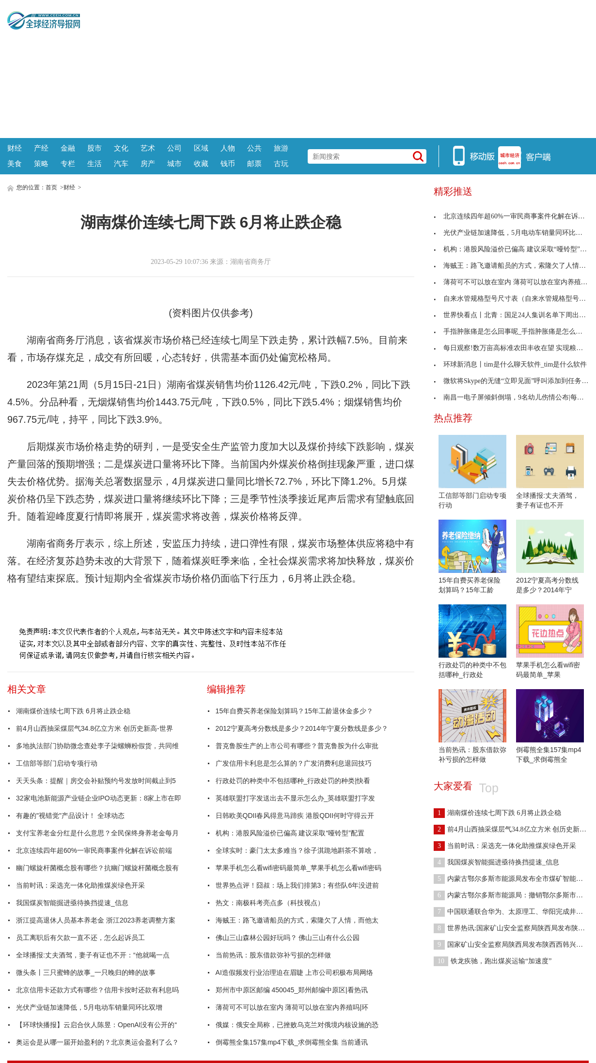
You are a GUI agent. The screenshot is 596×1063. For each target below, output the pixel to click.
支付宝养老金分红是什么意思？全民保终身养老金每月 (97, 833)
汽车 (121, 163)
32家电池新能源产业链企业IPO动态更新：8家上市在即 (98, 798)
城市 (174, 163)
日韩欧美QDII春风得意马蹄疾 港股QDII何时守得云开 (295, 815)
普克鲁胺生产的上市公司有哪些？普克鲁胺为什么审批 (297, 746)
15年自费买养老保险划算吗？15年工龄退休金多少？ (294, 711)
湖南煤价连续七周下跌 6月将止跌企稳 (73, 711)
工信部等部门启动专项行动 (56, 763)
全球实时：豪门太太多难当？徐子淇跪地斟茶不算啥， (297, 850)
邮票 (254, 163)
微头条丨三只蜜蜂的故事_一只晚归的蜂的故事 (86, 972)
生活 (94, 163)
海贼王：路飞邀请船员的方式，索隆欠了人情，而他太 (297, 920)
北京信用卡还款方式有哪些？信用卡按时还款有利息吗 (97, 990)
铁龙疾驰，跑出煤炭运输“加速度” (492, 961)
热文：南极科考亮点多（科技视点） (270, 903)
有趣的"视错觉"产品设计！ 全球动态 (70, 815)
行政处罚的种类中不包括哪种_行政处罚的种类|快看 (293, 781)
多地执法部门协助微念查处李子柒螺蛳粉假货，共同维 (97, 746)
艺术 (148, 148)
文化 (121, 148)
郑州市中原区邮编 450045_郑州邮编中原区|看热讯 (292, 990)
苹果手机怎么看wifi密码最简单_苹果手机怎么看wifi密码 (298, 868)
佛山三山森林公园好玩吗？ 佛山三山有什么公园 (288, 937)
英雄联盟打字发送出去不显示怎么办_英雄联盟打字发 (296, 798)
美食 (14, 163)
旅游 (281, 148)
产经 (41, 148)
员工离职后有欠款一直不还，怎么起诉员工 (80, 937)
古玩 (281, 163)
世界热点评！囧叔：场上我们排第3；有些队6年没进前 (297, 885)
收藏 (201, 163)
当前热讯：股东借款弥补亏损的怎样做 (273, 955)
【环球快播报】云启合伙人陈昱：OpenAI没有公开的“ (96, 1025)
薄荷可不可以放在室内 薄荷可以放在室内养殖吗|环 (292, 1007)
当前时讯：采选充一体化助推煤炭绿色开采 (80, 885)
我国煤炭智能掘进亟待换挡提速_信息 (72, 903)
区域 (201, 148)
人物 (227, 148)
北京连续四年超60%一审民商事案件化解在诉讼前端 (94, 850)
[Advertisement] (334, 68)
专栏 (68, 163)
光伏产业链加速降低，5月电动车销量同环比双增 (89, 1007)
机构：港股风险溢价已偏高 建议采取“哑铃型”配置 (290, 833)
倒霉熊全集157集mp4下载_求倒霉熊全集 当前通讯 (292, 1042)
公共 (254, 148)
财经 (14, 148)
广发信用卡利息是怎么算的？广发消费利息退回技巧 (294, 763)
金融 (68, 148)
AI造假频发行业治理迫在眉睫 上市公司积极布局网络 (294, 972)
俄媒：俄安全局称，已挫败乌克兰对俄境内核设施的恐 (297, 1025)
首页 (51, 187)
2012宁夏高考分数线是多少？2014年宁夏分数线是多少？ (302, 728)
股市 (94, 148)
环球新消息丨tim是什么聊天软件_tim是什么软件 (510, 364)
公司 (174, 148)
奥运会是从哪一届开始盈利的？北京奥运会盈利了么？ (97, 1042)
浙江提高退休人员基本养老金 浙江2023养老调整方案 (95, 920)
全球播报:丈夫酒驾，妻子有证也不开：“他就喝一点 (93, 955)
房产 (148, 163)
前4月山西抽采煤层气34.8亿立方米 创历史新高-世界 (94, 728)
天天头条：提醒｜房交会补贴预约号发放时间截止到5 (96, 781)
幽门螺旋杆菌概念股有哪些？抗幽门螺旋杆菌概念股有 (97, 868)
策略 (41, 163)
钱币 (227, 163)
